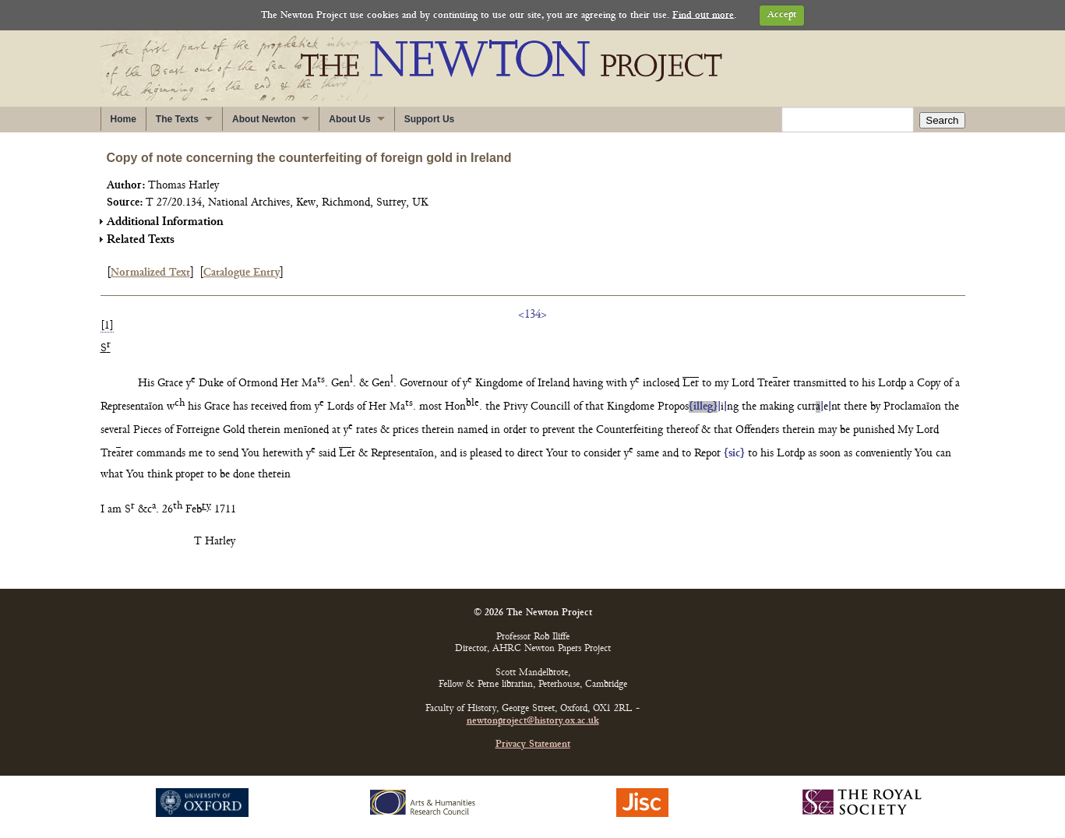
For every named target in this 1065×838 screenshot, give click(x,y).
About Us (349, 119)
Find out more (703, 15)
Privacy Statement (532, 745)
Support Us (429, 119)
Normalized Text (150, 273)
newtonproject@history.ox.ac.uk (533, 722)
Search (942, 120)
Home (123, 119)
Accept (781, 15)
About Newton (263, 119)
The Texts (177, 119)
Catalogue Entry (241, 273)
